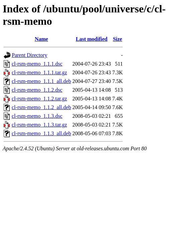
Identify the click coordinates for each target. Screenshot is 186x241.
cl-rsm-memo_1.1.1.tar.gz (39, 72)
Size (117, 39)
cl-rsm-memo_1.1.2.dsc (37, 90)
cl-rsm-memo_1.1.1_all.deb (41, 81)
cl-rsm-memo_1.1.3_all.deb (41, 133)
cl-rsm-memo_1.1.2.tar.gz (39, 98)
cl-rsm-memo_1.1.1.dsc (37, 64)
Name (41, 39)
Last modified (92, 39)
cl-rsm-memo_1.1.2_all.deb (41, 107)
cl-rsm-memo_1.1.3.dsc (37, 116)
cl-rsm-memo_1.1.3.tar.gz (39, 125)
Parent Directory (29, 55)
